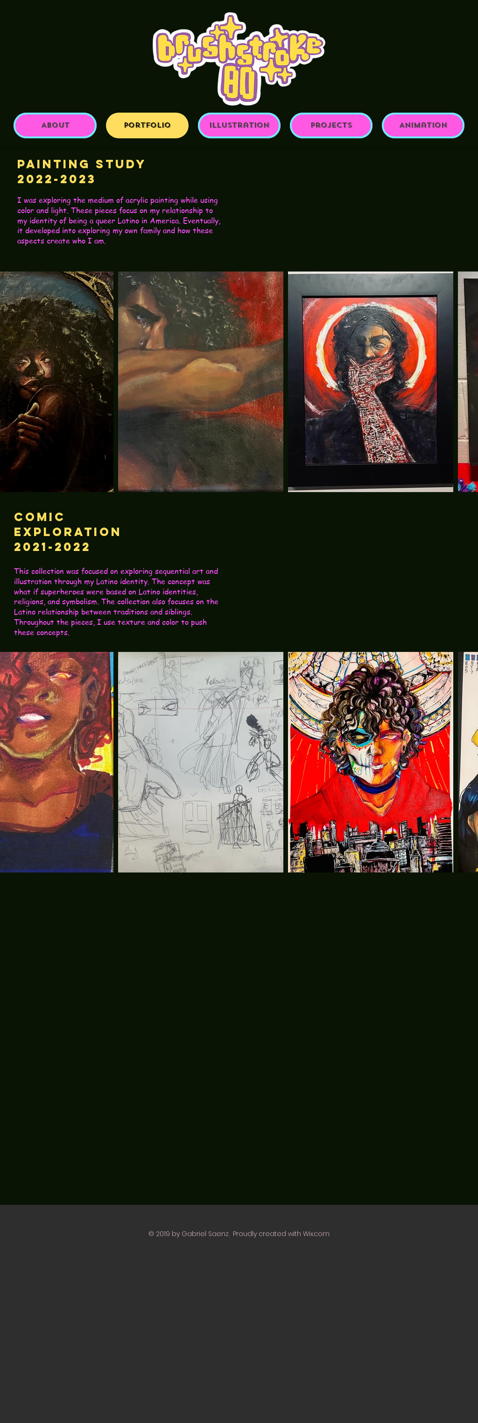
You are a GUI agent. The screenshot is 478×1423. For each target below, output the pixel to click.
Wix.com (316, 1233)
